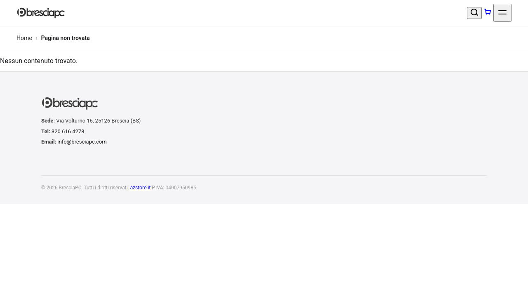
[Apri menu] (502, 13)
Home (24, 38)
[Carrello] (487, 13)
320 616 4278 (68, 132)
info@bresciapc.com (81, 142)
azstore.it (140, 188)
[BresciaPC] (42, 13)
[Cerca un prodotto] (474, 13)
